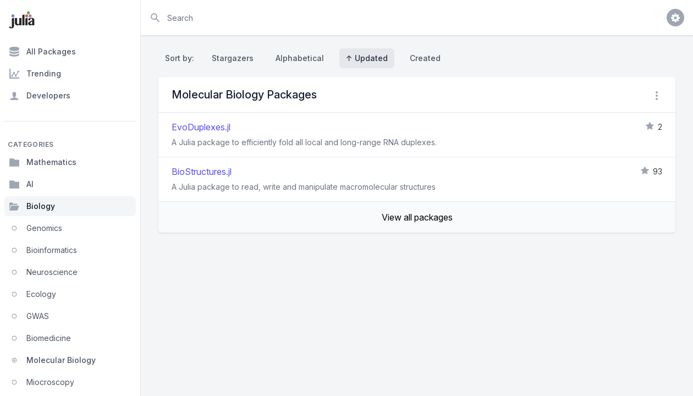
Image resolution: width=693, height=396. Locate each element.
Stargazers (233, 58)
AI (21, 184)
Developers (39, 95)
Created (425, 58)
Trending (35, 73)
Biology (32, 206)
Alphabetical (300, 58)
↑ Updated (367, 58)
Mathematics (42, 162)
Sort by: (182, 58)
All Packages (42, 51)
